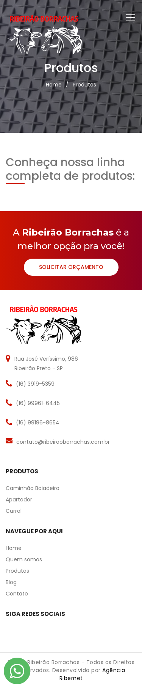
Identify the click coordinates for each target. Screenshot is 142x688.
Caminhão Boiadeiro (32, 488)
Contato (17, 593)
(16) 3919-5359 (35, 384)
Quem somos (24, 559)
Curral (14, 511)
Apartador (19, 499)
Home (54, 84)
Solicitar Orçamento (71, 267)
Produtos (84, 84)
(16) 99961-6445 (38, 403)
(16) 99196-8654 (37, 422)
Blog (11, 582)
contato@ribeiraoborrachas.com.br (63, 442)
